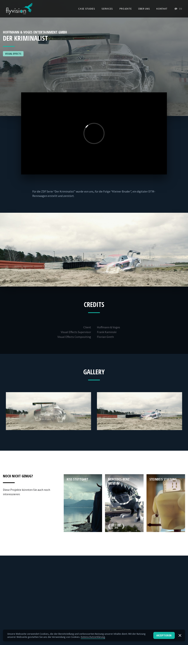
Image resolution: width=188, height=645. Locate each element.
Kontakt (161, 8)
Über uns (144, 8)
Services (107, 8)
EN (178, 8)
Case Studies (86, 8)
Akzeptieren (164, 635)
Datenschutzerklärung (93, 637)
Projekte (126, 8)
